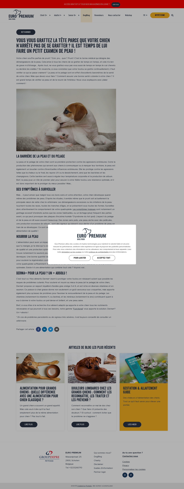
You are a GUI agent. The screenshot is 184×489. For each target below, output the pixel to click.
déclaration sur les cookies (71, 252)
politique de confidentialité (99, 252)
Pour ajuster (80, 258)
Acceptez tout (103, 258)
